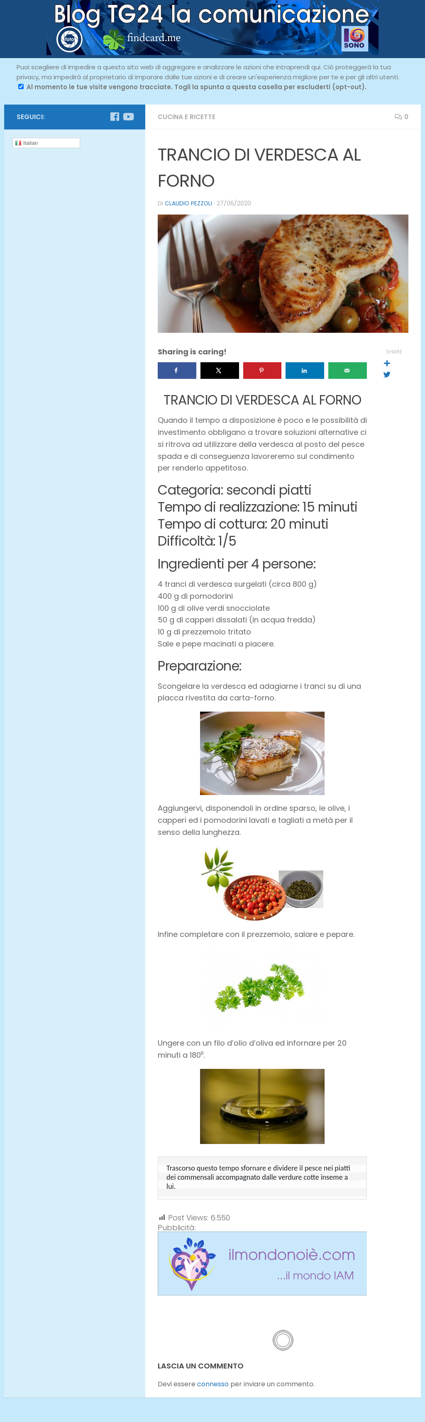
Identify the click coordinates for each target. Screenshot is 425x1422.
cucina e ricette (187, 117)
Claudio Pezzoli (189, 203)
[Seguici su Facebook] (115, 117)
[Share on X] (219, 370)
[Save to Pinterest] (262, 370)
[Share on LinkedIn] (305, 370)
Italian (26, 143)
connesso (213, 1383)
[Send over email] (347, 370)
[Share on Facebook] (177, 370)
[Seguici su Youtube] (128, 117)
